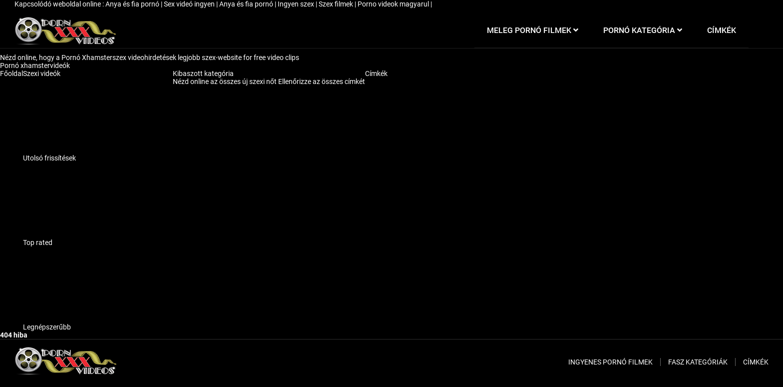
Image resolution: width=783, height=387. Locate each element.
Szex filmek (337, 4)
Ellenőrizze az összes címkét (321, 82)
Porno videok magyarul (394, 4)
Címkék (376, 74)
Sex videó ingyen (190, 4)
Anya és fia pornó (133, 4)
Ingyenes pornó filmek (610, 362)
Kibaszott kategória (203, 74)
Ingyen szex (297, 4)
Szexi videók (41, 74)
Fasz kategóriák (698, 362)
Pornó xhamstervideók (35, 66)
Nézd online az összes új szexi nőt (225, 82)
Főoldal (11, 74)
